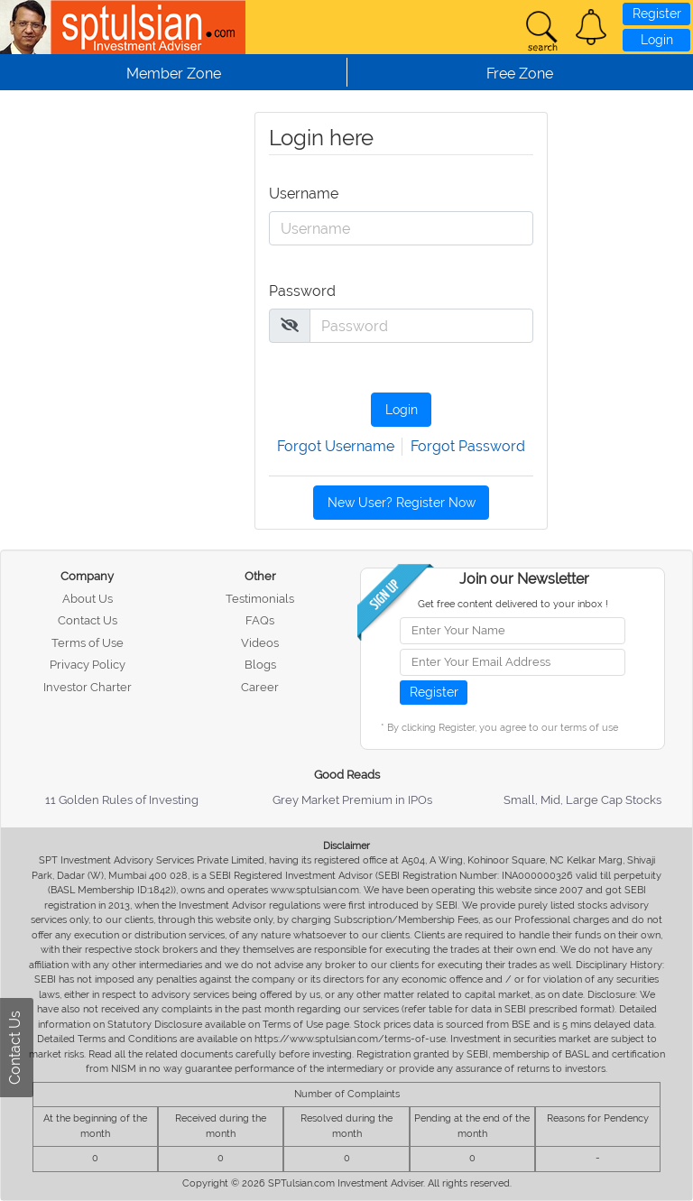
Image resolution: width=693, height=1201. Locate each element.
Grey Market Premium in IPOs (352, 800)
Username (300, 193)
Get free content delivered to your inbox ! (513, 604)
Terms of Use (87, 643)
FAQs (259, 620)
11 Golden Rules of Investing (122, 800)
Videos (260, 643)
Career (260, 687)
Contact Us (87, 620)
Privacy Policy (87, 664)
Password (300, 291)
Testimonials (260, 598)
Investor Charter (87, 687)
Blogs (260, 664)
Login (657, 39)
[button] (591, 27)
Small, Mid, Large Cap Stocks (582, 800)
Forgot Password (468, 446)
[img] (290, 325)
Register (657, 13)
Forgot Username (335, 446)
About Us (87, 598)
